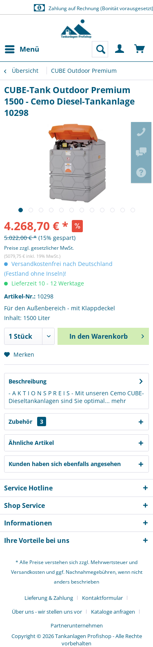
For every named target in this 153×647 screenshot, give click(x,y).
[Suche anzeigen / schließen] (100, 49)
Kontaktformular (102, 597)
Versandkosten (28, 572)
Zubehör (27, 421)
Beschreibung (28, 381)
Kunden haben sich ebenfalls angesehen (65, 464)
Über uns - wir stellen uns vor (47, 611)
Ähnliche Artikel (31, 443)
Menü (22, 48)
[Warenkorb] (140, 49)
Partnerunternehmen (77, 625)
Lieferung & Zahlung (48, 597)
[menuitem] (21, 49)
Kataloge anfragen (113, 611)
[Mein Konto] (120, 49)
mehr (118, 401)
